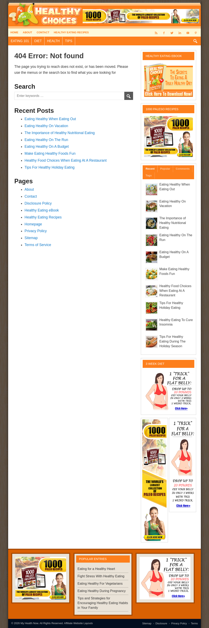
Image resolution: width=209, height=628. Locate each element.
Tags (149, 175)
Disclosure (161, 623)
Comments (183, 168)
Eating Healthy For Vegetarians (100, 583)
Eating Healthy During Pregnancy (102, 591)
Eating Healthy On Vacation (46, 126)
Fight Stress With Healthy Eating (101, 576)
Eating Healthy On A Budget (46, 146)
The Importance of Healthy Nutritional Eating (59, 133)
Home (14, 32)
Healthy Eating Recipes (71, 32)
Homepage (33, 224)
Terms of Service (37, 245)
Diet (38, 41)
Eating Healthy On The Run (46, 140)
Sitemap (31, 238)
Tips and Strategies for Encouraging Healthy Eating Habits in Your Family (103, 603)
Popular (165, 168)
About (27, 32)
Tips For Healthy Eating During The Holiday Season (172, 341)
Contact (43, 32)
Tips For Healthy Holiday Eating (49, 167)
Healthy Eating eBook (41, 210)
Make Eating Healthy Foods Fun (50, 153)
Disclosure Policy (38, 203)
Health (53, 41)
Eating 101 (20, 41)
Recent (150, 168)
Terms (194, 623)
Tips (68, 41)
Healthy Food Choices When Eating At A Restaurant (65, 160)
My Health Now (29, 623)
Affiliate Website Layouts (78, 623)
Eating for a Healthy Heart (96, 569)
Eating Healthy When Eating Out (50, 119)
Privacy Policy (35, 231)
